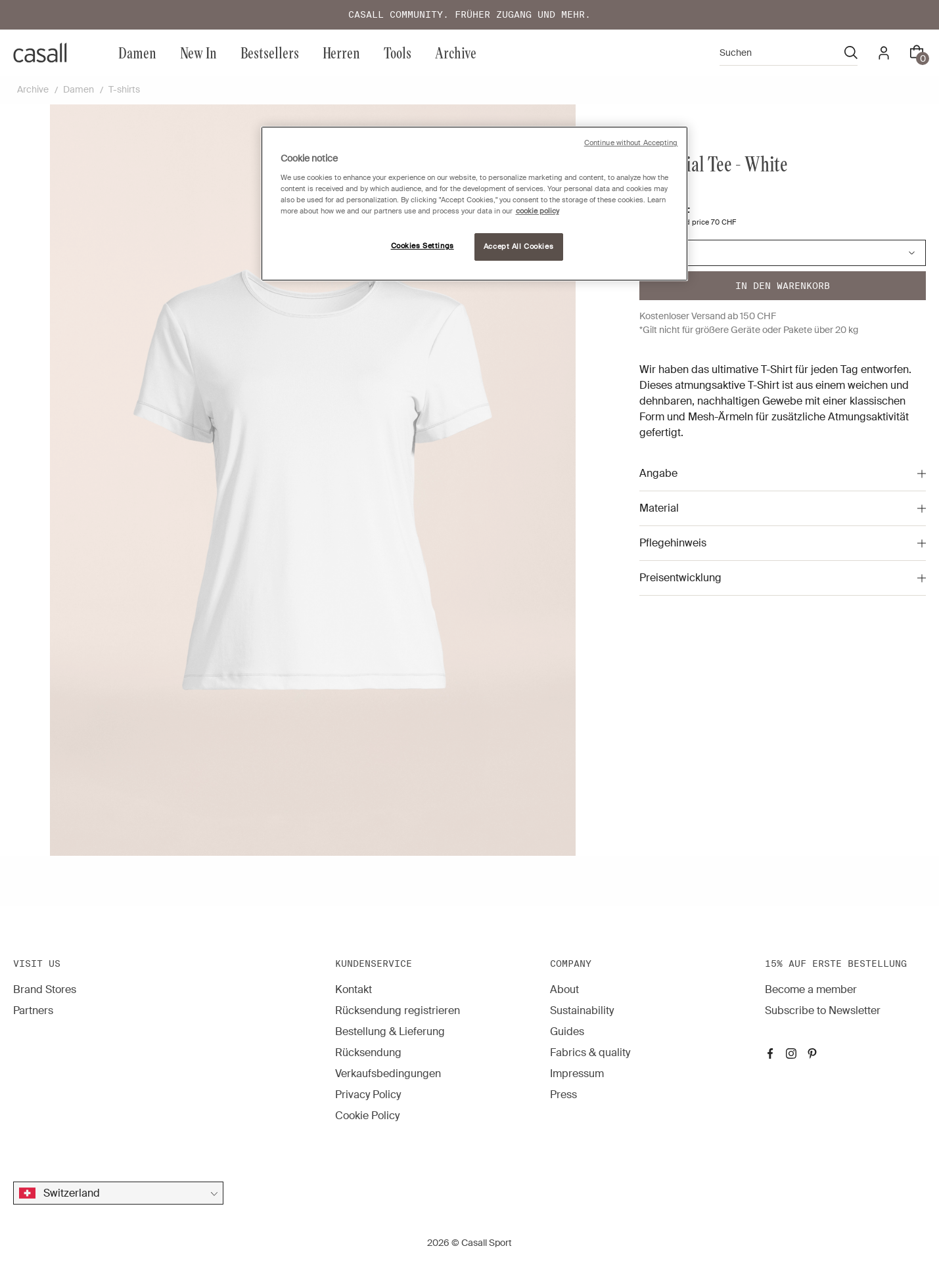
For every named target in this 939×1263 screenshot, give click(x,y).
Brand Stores (44, 989)
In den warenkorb (782, 285)
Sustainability (582, 1010)
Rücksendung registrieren (397, 1010)
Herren (341, 52)
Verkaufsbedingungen (388, 1073)
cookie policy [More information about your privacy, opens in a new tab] (537, 211)
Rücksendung (368, 1052)
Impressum (577, 1073)
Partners (33, 1010)
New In (198, 52)
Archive (455, 52)
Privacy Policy (368, 1094)
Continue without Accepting (631, 143)
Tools (397, 52)
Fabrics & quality (590, 1052)
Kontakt (353, 989)
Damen (137, 52)
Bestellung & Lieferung (390, 1031)
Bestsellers (269, 52)
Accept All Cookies (518, 247)
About (564, 989)
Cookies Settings (422, 246)
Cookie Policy (367, 1115)
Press (563, 1094)
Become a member (811, 989)
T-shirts (124, 89)
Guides (567, 1031)
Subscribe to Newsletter (823, 1010)
